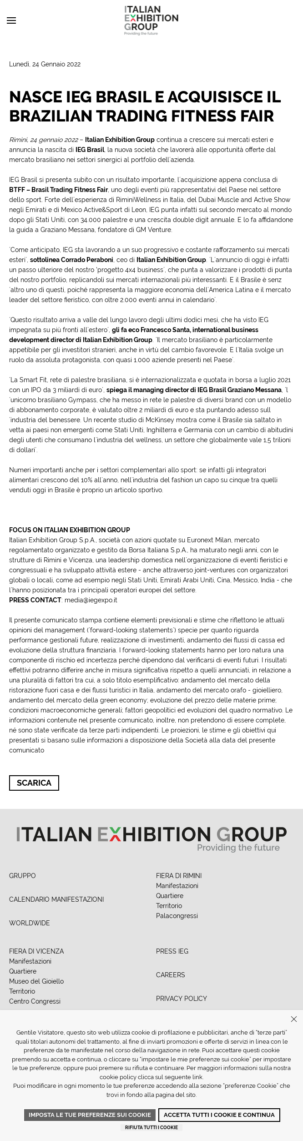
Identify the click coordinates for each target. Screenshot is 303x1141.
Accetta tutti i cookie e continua (219, 1114)
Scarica (34, 783)
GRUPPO (22, 875)
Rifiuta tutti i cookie (151, 1127)
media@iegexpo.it (91, 600)
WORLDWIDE (29, 923)
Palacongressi (177, 915)
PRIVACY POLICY (181, 998)
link (197, 1077)
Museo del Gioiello (36, 981)
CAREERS (170, 975)
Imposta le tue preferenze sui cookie (90, 1114)
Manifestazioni (177, 885)
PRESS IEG (172, 951)
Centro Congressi (35, 1001)
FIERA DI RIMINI (179, 875)
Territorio (169, 905)
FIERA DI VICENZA (36, 951)
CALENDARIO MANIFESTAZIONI (56, 899)
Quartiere (169, 895)
